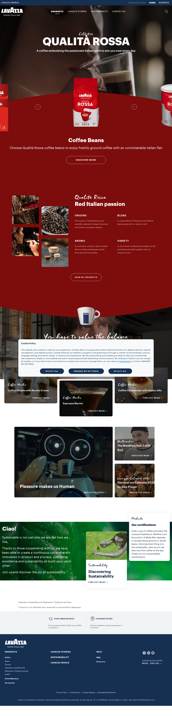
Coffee (7, 657)
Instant (7, 674)
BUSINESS (164, 3)
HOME (152, 3)
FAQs (98, 657)
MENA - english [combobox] (150, 663)
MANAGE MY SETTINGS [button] (86, 371)
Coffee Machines (12, 678)
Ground (8, 664)
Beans (7, 661)
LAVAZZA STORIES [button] (77, 11)
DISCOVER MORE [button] (143, 455)
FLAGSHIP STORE (104, 619)
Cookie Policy (75, 692)
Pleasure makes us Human (47, 486)
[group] (86, 102)
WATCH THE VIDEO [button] (96, 492)
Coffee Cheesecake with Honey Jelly (140, 390)
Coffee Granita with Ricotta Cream (28, 390)
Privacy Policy (62, 692)
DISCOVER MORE (86, 160)
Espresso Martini (73, 403)
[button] (167, 11)
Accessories (10, 683)
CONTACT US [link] (118, 11)
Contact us (100, 662)
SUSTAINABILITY (60, 657)
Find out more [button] (43, 398)
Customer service (64, 619)
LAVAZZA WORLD (10, 3)
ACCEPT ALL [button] (52, 371)
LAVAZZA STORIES (61, 652)
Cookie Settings (89, 692)
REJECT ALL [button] (120, 371)
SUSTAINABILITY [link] (99, 11)
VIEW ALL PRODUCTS (86, 277)
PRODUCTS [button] (57, 11)
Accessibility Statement (107, 692)
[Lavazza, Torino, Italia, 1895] (12, 11)
